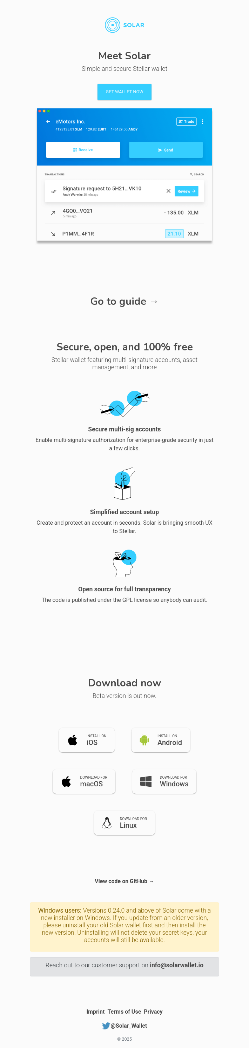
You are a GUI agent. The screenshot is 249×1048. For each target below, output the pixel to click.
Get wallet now (124, 91)
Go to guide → (124, 301)
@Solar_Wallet (124, 1025)
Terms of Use (124, 1011)
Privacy (153, 1011)
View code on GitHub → (124, 881)
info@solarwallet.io (176, 965)
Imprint (95, 1011)
